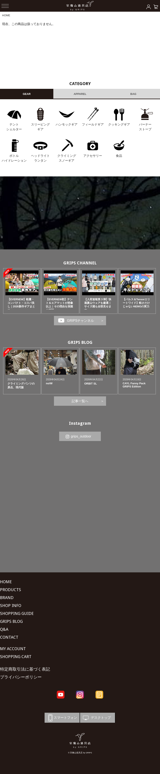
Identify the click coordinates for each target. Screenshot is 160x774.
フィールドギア (93, 124)
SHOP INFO (10, 605)
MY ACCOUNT (13, 648)
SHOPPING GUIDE (17, 613)
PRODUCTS (10, 589)
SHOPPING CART (15, 656)
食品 (119, 155)
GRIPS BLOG (80, 342)
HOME (6, 15)
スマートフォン (62, 717)
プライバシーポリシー (21, 677)
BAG (133, 93)
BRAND (7, 597)
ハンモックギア (67, 124)
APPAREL (80, 93)
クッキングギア (119, 124)
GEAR (27, 93)
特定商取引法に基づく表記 (25, 669)
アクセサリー (92, 155)
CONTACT (9, 637)
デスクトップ (96, 717)
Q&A (4, 629)
